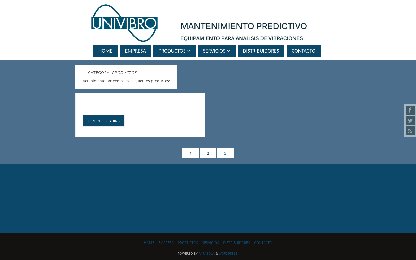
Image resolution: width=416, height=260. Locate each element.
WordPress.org (93, 216)
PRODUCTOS (188, 243)
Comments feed (94, 208)
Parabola (206, 253)
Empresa (166, 243)
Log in (85, 193)
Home (149, 243)
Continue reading (104, 121)
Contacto (263, 243)
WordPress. (228, 253)
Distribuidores (236, 243)
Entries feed (91, 200)
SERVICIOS (210, 243)
